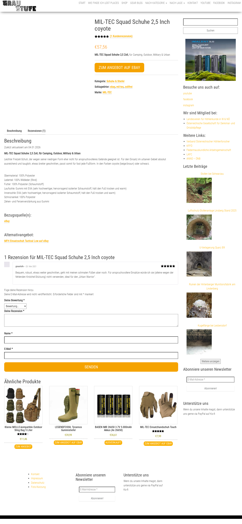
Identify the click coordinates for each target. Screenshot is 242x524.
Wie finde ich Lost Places (103, 3)
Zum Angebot (23, 446)
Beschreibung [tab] (14, 130)
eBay (7, 221)
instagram (234, 3)
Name (8, 333)
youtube (205, 3)
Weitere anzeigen (210, 361)
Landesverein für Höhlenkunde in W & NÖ (208, 119)
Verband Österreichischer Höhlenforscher (208, 141)
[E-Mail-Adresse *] (210, 379)
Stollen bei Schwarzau (212, 173)
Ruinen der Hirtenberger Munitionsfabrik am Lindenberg (212, 286)
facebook (219, 3)
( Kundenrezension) (121, 36)
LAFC (189, 154)
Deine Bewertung (14, 300)
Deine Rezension (14, 311)
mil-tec (120, 86)
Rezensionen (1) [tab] (36, 130)
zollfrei (128, 86)
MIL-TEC (107, 92)
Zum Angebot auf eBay (119, 67)
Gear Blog (136, 3)
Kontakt (193, 3)
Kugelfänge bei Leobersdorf (212, 325)
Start (82, 3)
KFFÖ (189, 145)
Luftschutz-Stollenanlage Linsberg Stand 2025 (212, 210)
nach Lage (177, 3)
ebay (112, 86)
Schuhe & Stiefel (115, 81)
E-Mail (8, 349)
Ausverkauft (113, 442)
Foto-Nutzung (38, 487)
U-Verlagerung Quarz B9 (212, 247)
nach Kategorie (156, 3)
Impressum (37, 478)
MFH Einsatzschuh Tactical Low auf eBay (26, 241)
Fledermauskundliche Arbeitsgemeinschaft (209, 150)
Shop (125, 3)
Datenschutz (37, 482)
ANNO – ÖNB (193, 158)
